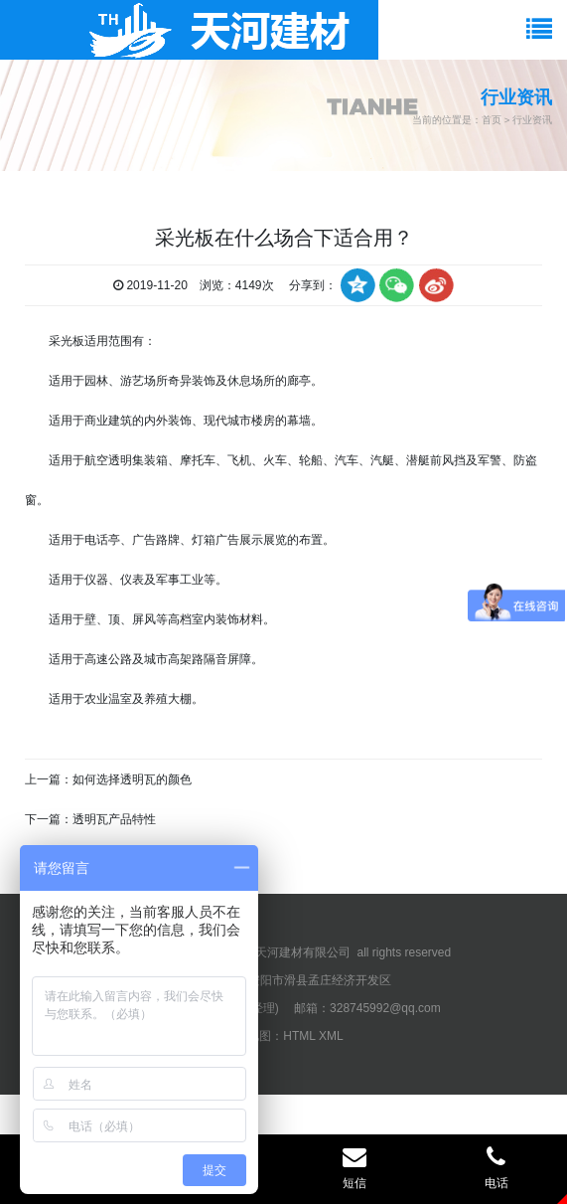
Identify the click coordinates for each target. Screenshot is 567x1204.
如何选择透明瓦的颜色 (132, 779)
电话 (496, 1167)
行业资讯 (532, 119)
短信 (355, 1167)
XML (331, 1036)
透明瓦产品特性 (114, 819)
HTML (299, 1036)
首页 (491, 119)
